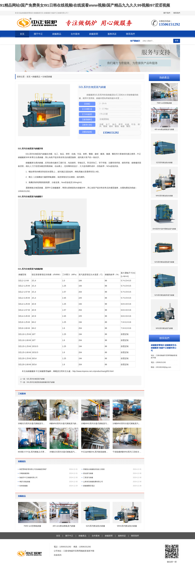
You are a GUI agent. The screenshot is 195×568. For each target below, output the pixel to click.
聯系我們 (176, 13)
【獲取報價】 (87, 132)
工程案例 (46, 145)
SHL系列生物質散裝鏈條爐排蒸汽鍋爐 (41, 382)
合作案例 (75, 34)
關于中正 (38, 34)
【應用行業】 (87, 125)
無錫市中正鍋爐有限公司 (48, 477)
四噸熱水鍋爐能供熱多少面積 (112, 469)
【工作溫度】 (87, 114)
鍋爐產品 (56, 34)
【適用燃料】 (87, 119)
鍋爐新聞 (93, 34)
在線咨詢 (57, 555)
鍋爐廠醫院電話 (112, 486)
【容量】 (87, 104)
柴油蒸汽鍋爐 (112, 473)
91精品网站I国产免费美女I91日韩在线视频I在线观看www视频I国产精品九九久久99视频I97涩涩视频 (85, 5)
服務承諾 (112, 34)
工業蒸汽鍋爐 (112, 477)
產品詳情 (22, 145)
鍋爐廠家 (22, 157)
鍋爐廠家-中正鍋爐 (36, 371)
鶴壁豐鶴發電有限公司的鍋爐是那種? (48, 469)
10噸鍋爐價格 (48, 473)
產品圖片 (30, 145)
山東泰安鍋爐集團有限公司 (112, 482)
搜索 (176, 41)
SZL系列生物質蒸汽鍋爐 (36, 379)
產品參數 (38, 145)
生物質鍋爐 (47, 77)
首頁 (22, 34)
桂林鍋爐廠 (48, 486)
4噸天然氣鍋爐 (48, 482)
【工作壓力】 (87, 109)
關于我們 (167, 13)
